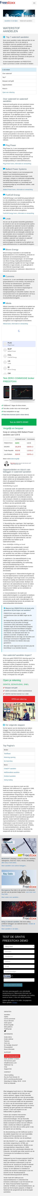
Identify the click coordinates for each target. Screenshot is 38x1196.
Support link (8, 1069)
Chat (5, 1067)
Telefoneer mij (8, 1065)
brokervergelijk (14, 459)
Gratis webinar (8, 1039)
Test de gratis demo (13, 985)
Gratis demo (8, 1037)
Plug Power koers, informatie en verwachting (17, 163)
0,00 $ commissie (9, 1019)
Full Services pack (10, 1061)
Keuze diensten (9, 1021)
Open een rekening (8, 92)
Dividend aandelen (10, 776)
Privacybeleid (8, 1047)
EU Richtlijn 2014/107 (11, 1045)
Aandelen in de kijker (11, 21)
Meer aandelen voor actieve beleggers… (14, 866)
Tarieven (6, 1041)
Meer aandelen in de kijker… (11, 929)
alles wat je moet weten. (9, 862)
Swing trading (8, 780)
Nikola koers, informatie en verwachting (15, 324)
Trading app (8, 1029)
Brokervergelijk (8, 1025)
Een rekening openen (12, 1056)
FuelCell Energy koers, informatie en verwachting (18, 213)
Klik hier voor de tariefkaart (22, 1138)
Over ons (7, 1043)
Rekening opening (9, 757)
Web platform (8, 1027)
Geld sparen (8, 1023)
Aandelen (7, 1014)
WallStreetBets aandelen (12, 772)
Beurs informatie (9, 1049)
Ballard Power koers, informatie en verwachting (18, 189)
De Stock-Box (8, 761)
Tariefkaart (7, 753)
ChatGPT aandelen (10, 768)
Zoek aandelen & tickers (11, 1059)
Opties (6, 1016)
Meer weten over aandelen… (11, 897)
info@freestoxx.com (10, 1063)
